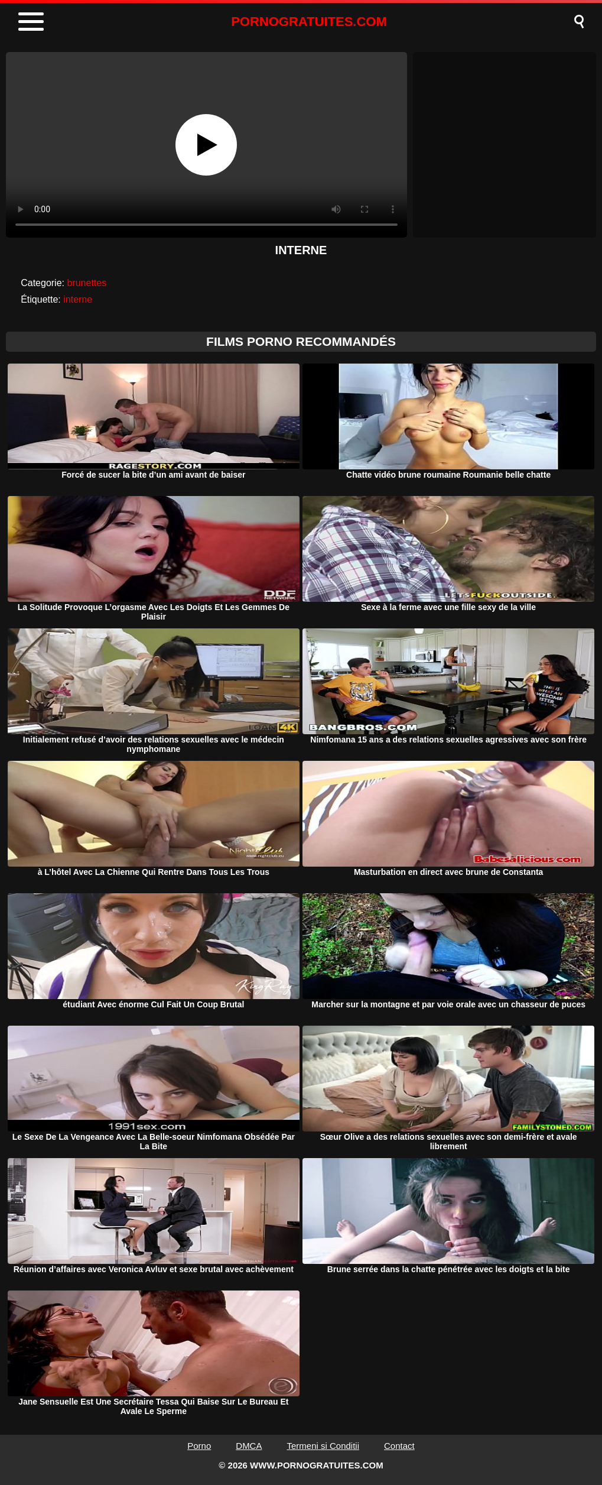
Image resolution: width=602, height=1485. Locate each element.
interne (77, 299)
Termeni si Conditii (323, 1446)
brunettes (86, 283)
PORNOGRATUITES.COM (309, 21)
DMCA (249, 1446)
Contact (399, 1446)
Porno (199, 1446)
